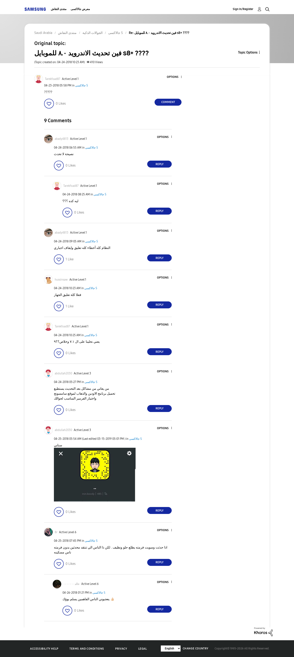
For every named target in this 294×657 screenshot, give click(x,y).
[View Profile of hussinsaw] (61, 279)
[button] (174, 77)
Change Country (195, 648)
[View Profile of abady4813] (61, 139)
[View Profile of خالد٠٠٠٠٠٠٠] (71, 584)
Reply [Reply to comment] (160, 164)
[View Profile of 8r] (56, 532)
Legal (142, 648)
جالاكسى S (81, 85)
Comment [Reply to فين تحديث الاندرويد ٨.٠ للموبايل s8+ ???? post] (168, 102)
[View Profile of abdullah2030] (63, 373)
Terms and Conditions (86, 648)
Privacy (121, 648)
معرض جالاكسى (80, 9)
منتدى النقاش (59, 9)
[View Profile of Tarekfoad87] (52, 79)
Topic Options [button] (247, 52)
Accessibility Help (44, 648)
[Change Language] (171, 648)
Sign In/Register (243, 9)
